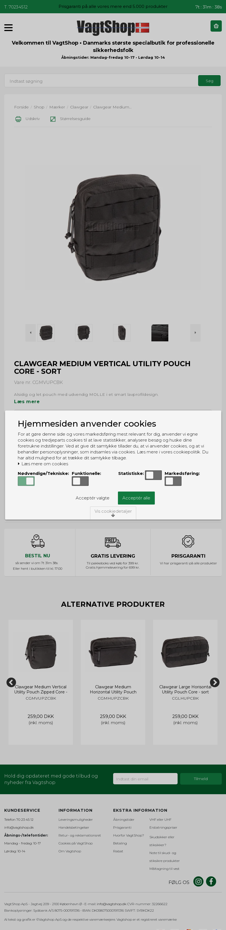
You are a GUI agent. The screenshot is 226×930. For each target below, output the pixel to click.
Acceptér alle (136, 498)
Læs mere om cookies (43, 464)
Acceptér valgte (92, 498)
